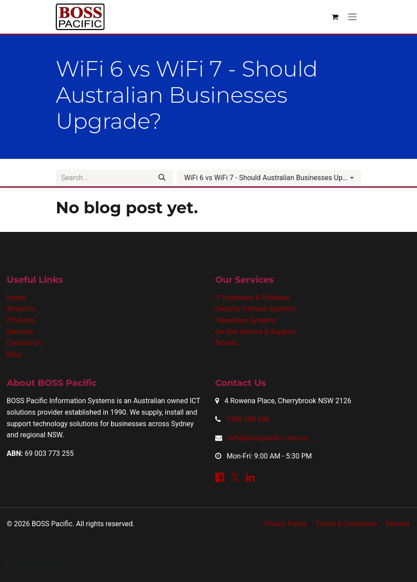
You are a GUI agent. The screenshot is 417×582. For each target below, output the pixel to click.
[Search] (162, 178)
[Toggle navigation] (352, 17)
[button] (269, 178)
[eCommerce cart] (335, 17)
